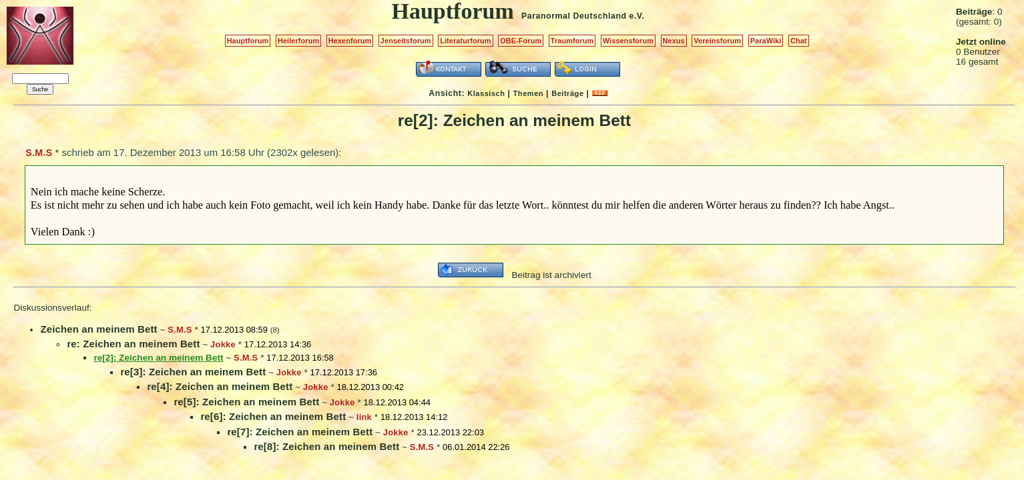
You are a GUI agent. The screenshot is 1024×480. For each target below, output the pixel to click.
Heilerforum (298, 41)
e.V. (636, 16)
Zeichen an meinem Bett (98, 329)
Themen (528, 93)
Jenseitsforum (405, 41)
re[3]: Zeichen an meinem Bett (193, 371)
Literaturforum (465, 41)
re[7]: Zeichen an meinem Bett (299, 431)
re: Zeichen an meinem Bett (133, 343)
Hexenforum (350, 41)
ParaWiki (766, 41)
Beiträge (567, 93)
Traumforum (572, 41)
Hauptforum (248, 41)
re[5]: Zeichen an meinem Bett (246, 401)
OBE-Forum (520, 41)
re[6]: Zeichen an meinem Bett (273, 416)
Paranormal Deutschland (574, 16)
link (364, 417)
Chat (798, 41)
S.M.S (38, 152)
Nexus (674, 41)
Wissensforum (628, 41)
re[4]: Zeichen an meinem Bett (219, 386)
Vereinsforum (717, 41)
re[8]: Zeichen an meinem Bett (326, 446)
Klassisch (486, 93)
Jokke (223, 344)
